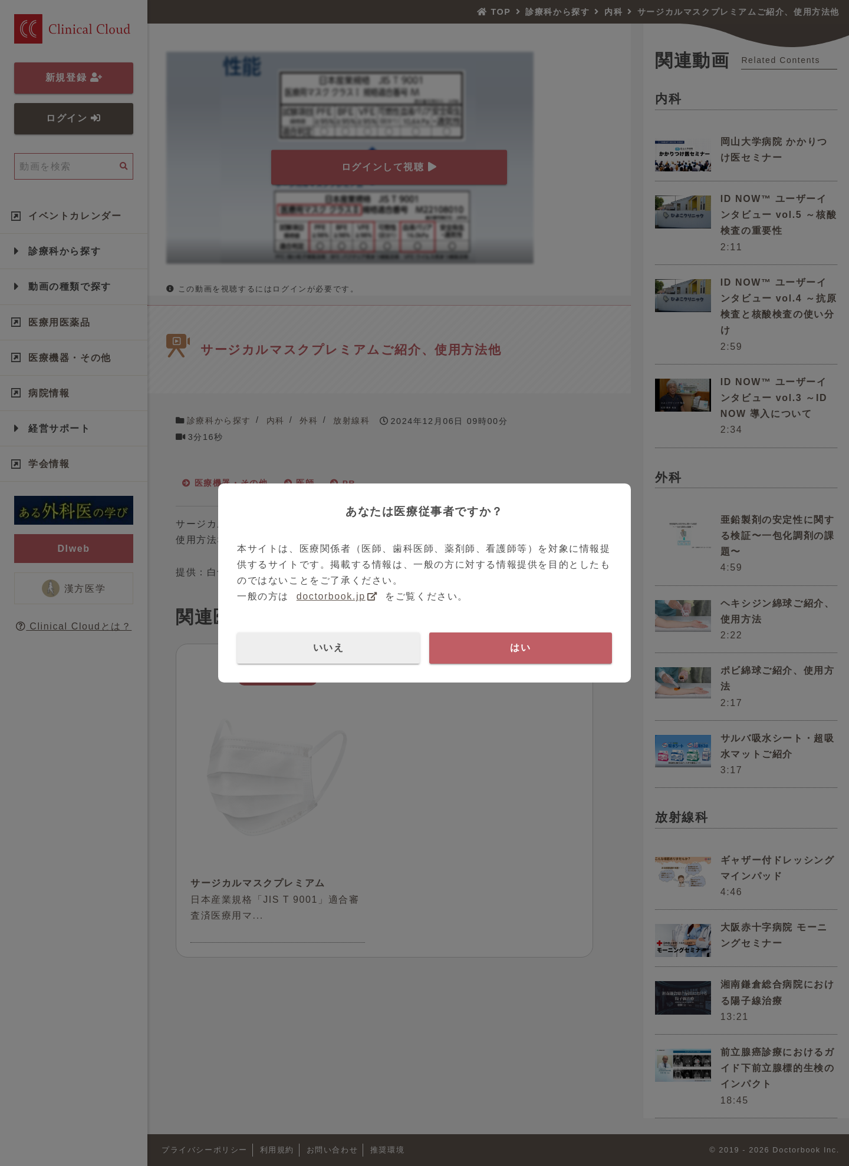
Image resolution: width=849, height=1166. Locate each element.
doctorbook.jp (331, 596)
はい (520, 647)
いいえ (328, 647)
